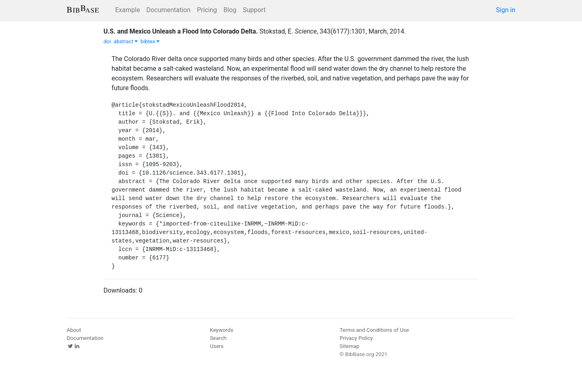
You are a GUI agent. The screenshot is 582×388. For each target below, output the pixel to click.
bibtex (150, 41)
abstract (126, 41)
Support (254, 10)
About (74, 330)
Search (218, 338)
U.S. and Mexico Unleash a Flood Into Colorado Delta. (180, 31)
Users (217, 346)
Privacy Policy (356, 338)
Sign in (505, 10)
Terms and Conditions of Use (374, 330)
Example (127, 10)
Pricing (207, 10)
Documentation (168, 10)
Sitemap (349, 346)
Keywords (221, 330)
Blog (230, 10)
